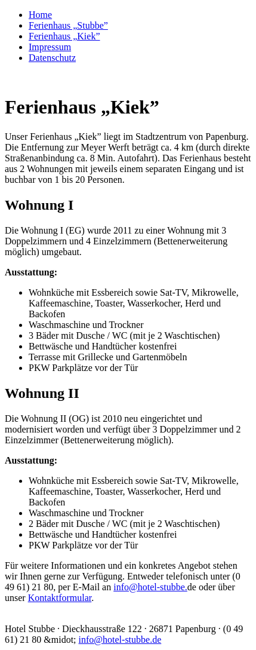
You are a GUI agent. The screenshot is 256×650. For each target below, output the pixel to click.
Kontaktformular (60, 598)
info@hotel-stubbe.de (120, 639)
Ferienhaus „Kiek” (64, 36)
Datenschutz (52, 58)
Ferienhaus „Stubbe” (68, 25)
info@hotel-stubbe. (150, 587)
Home (40, 15)
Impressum (50, 47)
